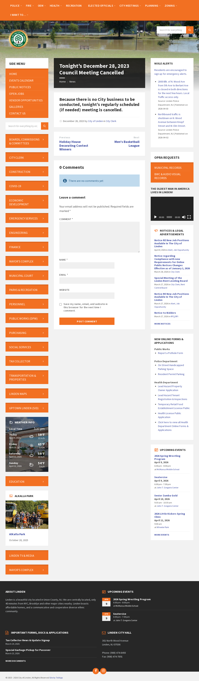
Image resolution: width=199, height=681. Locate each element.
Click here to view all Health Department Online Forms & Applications (173, 426)
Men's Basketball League (126, 144)
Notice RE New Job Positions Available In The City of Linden (171, 243)
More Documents (16, 661)
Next (136, 137)
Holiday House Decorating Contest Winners (73, 146)
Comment (66, 219)
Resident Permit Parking (171, 374)
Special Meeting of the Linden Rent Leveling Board (171, 279)
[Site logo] (18, 51)
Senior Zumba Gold (166, 495)
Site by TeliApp (56, 677)
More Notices (162, 323)
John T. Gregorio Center (167, 487)
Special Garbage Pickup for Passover (28, 650)
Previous (64, 137)
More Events (161, 534)
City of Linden (95, 121)
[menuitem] (14, 5)
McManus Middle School (168, 469)
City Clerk (111, 121)
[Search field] (175, 30)
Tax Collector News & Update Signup (28, 640)
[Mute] (184, 217)
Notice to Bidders (165, 312)
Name (63, 259)
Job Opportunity (181, 249)
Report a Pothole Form (170, 353)
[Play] (155, 217)
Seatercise (160, 477)
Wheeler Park (163, 527)
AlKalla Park (17, 534)
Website (64, 289)
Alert (170, 249)
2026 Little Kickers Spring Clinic (169, 515)
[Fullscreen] (189, 217)
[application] (172, 209)
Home (62, 81)
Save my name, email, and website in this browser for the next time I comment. (86, 307)
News (72, 81)
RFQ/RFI (174, 316)
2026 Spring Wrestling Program (167, 457)
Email (63, 274)
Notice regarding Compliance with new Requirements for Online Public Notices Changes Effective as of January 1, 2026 (172, 262)
